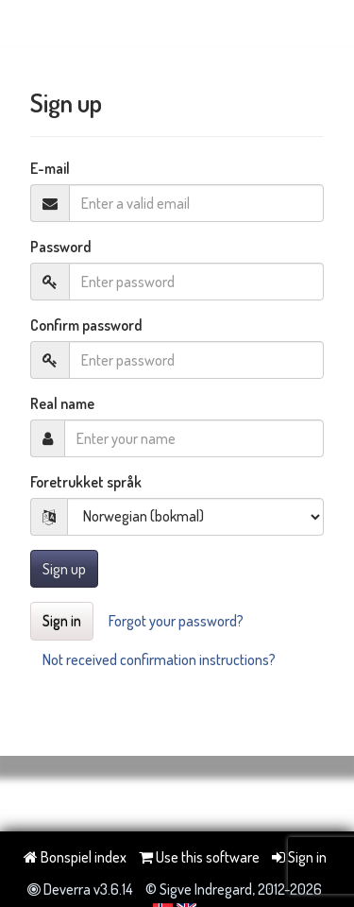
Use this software (199, 856)
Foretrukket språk (86, 481)
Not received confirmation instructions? (159, 659)
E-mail (50, 168)
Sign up (64, 568)
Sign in (61, 620)
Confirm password (86, 325)
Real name (62, 403)
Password (61, 246)
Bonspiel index (75, 856)
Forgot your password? (176, 620)
